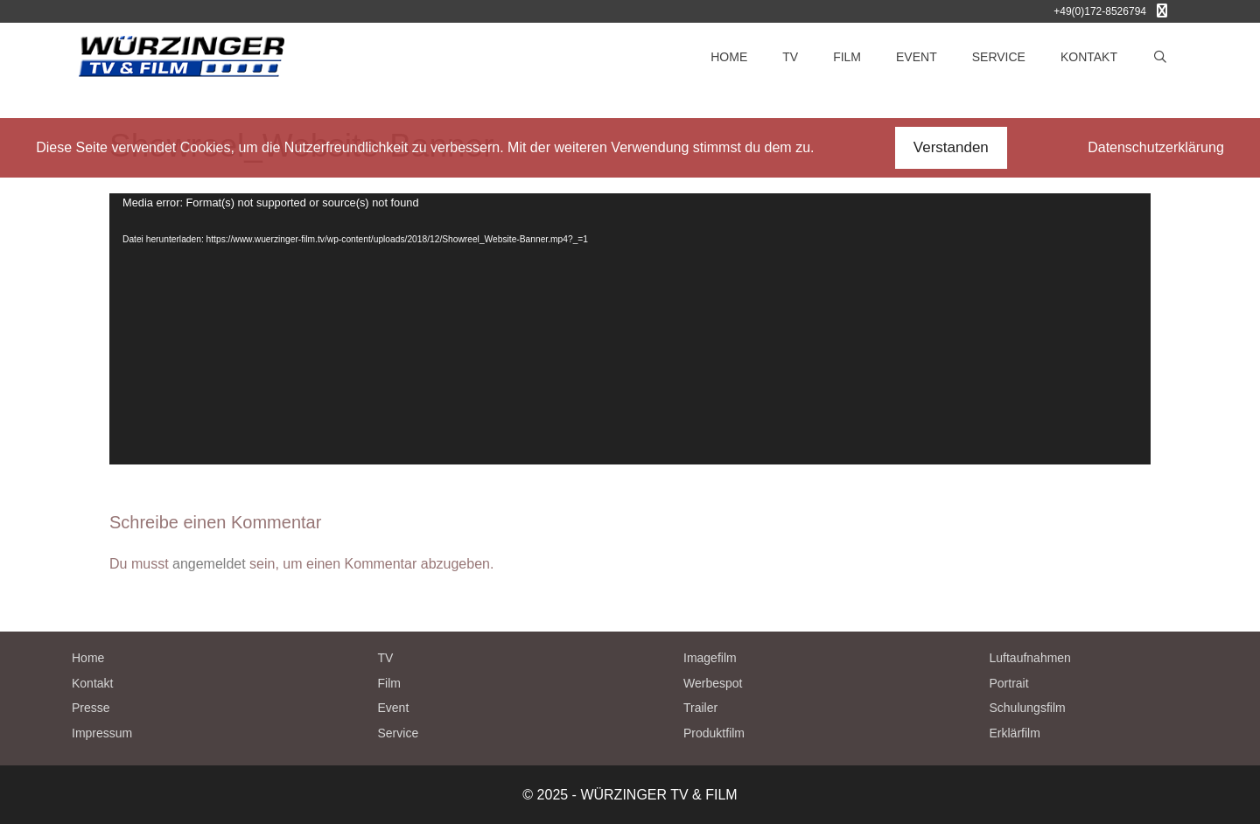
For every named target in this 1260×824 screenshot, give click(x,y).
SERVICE (999, 57)
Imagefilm (710, 658)
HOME (728, 57)
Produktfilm (714, 733)
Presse (91, 708)
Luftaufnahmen (1030, 658)
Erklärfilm (1015, 733)
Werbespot (712, 683)
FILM (847, 57)
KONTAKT (1088, 57)
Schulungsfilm (1028, 708)
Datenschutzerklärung (1156, 147)
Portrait (1009, 683)
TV (790, 57)
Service (398, 733)
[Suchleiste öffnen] (1160, 57)
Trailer (700, 708)
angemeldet (209, 563)
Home (88, 658)
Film (389, 683)
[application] (630, 328)
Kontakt (92, 683)
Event (394, 708)
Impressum (102, 733)
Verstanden (951, 147)
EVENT (916, 57)
